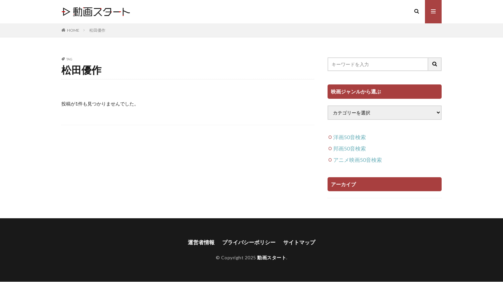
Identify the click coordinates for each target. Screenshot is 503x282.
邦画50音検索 (349, 148)
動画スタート (271, 257)
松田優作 (97, 30)
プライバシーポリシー (249, 242)
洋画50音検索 (349, 137)
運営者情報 (201, 242)
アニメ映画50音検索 (357, 160)
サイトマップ (299, 242)
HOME (73, 30)
